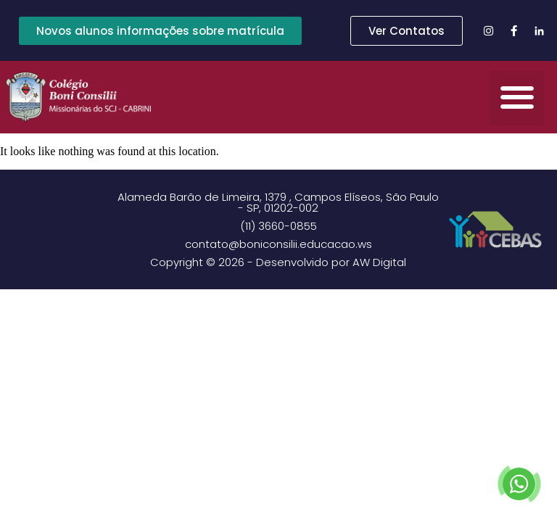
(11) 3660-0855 (278, 225)
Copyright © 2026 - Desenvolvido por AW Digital (278, 262)
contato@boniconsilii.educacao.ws (278, 244)
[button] (517, 97)
